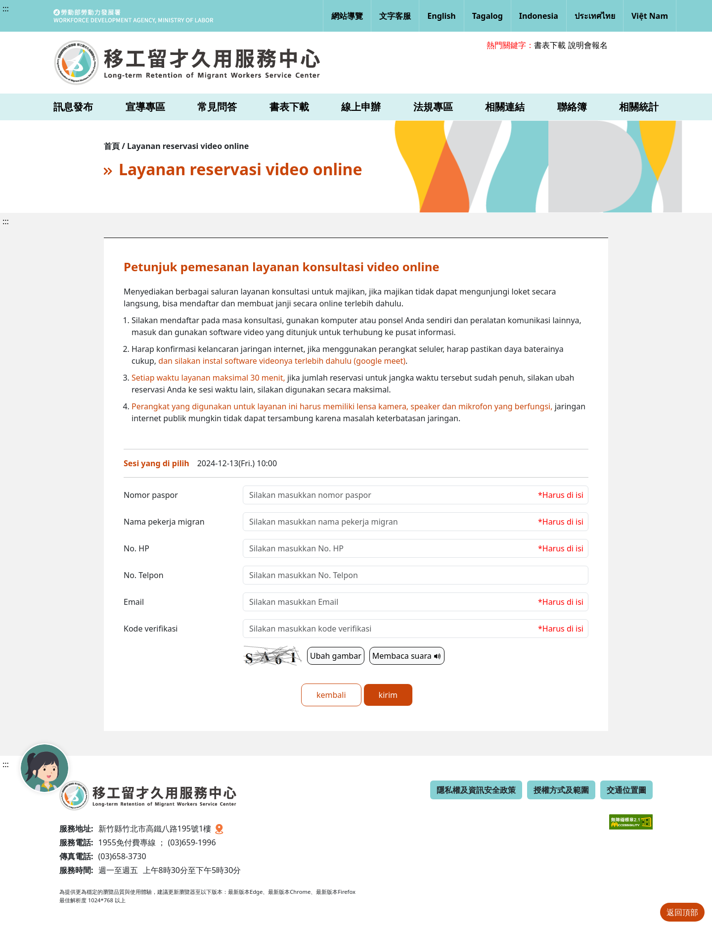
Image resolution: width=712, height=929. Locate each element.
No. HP (136, 548)
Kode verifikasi (151, 628)
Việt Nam (649, 15)
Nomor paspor (151, 494)
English (441, 15)
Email (134, 601)
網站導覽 (347, 15)
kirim (388, 694)
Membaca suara (407, 655)
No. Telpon (144, 575)
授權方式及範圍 (561, 789)
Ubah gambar (335, 655)
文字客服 (395, 15)
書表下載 (550, 45)
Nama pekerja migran (164, 521)
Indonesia (538, 15)
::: (5, 8)
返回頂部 (682, 912)
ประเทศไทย (595, 15)
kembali (331, 694)
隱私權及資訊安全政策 (476, 789)
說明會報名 (588, 45)
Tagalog (487, 15)
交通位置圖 (626, 789)
